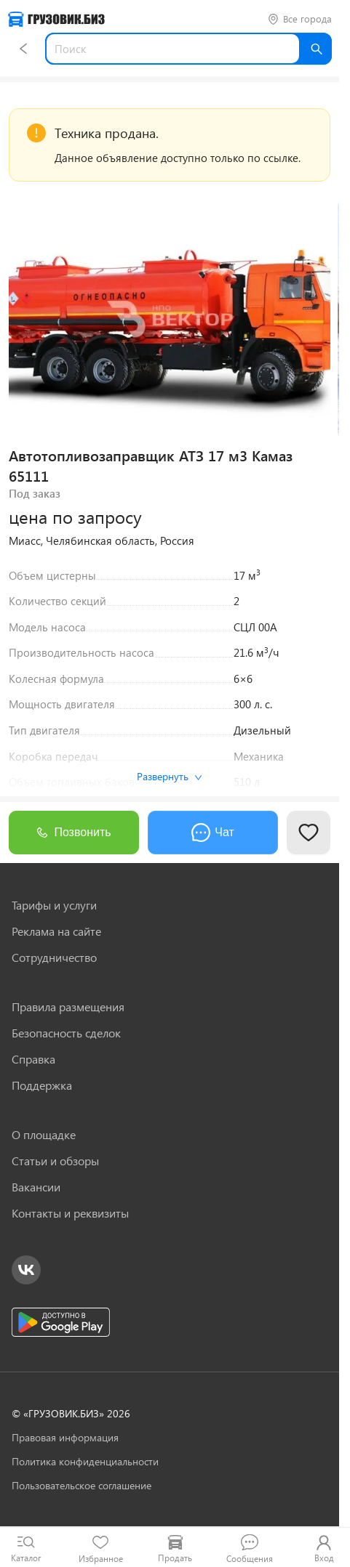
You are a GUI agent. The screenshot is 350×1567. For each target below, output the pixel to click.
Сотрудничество (54, 957)
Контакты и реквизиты (70, 1213)
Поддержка (42, 1085)
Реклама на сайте (56, 931)
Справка (33, 1059)
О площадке (44, 1134)
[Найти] (316, 49)
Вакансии (36, 1187)
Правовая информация (65, 1437)
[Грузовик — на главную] (56, 19)
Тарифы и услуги (54, 905)
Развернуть (169, 776)
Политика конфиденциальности (85, 1461)
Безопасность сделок (66, 1033)
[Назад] (23, 49)
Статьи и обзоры (55, 1161)
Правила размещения (68, 1007)
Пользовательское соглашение (81, 1485)
